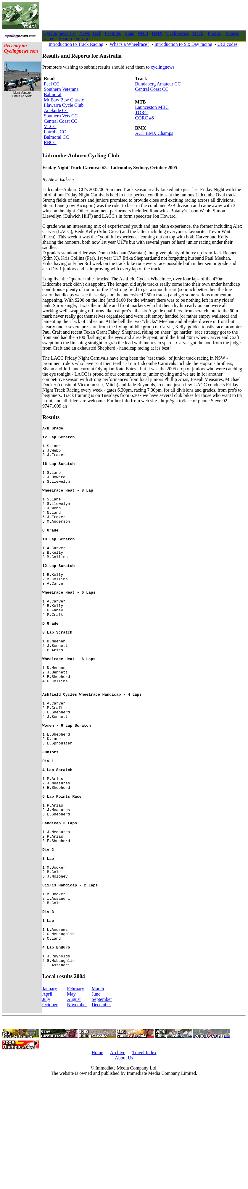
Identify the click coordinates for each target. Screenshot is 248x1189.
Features (113, 33)
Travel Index (144, 1160)
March (98, 1096)
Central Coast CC (60, 121)
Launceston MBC (151, 107)
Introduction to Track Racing (76, 44)
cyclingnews (163, 67)
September (102, 1107)
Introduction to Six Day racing (183, 44)
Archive (117, 1160)
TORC (141, 112)
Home (97, 1160)
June (96, 1102)
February (75, 1096)
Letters (48, 38)
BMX (157, 33)
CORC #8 (144, 117)
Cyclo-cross (177, 33)
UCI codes (227, 44)
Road (130, 33)
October (50, 1112)
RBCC (50, 142)
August (73, 1107)
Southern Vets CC (61, 115)
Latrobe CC (55, 131)
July (46, 1107)
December (101, 1112)
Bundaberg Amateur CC (158, 83)
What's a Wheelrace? (129, 44)
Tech (96, 33)
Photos (214, 33)
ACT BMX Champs (154, 133)
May (71, 1102)
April (47, 1102)
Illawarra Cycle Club (63, 105)
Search (65, 38)
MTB (143, 33)
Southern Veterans (61, 89)
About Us (124, 1166)
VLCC (50, 126)
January (49, 1096)
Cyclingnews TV (59, 33)
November (77, 1112)
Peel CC (51, 83)
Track (197, 33)
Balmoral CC (56, 137)
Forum (81, 38)
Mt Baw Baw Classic (64, 99)
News (84, 33)
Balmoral (53, 94)
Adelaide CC (56, 110)
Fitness (232, 33)
